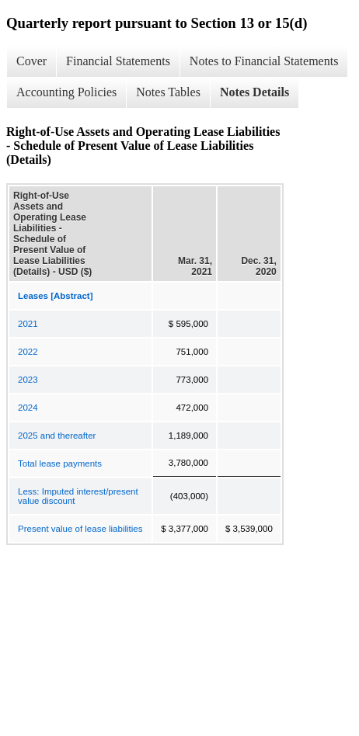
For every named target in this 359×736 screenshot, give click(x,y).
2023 (28, 379)
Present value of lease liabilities (80, 528)
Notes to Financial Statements (264, 61)
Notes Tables (168, 92)
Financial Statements (118, 61)
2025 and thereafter (57, 435)
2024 (28, 407)
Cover (31, 61)
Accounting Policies (66, 92)
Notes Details (254, 92)
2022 (28, 351)
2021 (28, 323)
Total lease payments (60, 463)
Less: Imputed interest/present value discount (78, 496)
